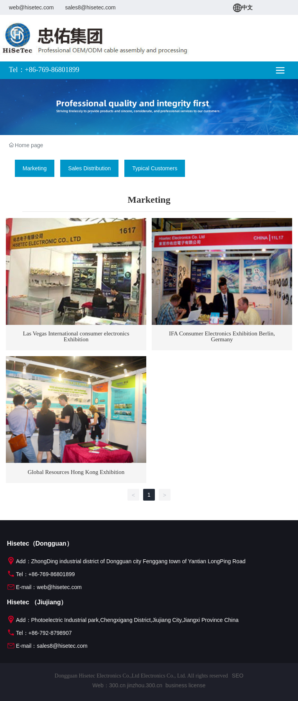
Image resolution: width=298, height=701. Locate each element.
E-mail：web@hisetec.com (44, 587)
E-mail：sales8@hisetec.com (47, 646)
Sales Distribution (89, 168)
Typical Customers (154, 168)
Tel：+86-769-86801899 (41, 574)
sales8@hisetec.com (90, 7)
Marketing (35, 168)
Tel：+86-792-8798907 (39, 633)
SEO (238, 675)
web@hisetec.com (31, 7)
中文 (243, 7)
